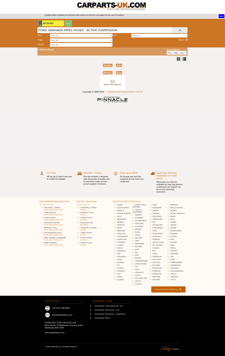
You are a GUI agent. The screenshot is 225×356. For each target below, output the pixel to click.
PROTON (156, 277)
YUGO (172, 279)
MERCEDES (158, 219)
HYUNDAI (139, 226)
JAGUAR (138, 238)
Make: (40, 40)
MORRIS (156, 239)
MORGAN (157, 236)
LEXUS (138, 275)
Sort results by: (173, 49)
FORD (119, 277)
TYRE (172, 259)
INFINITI (138, 229)
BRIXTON (121, 231)
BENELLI (121, 222)
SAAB (172, 216)
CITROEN (121, 242)
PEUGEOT (157, 259)
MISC (155, 231)
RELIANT (156, 279)
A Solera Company (169, 349)
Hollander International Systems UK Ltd (125, 91)
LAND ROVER (141, 264)
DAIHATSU (121, 256)
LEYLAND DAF (141, 278)
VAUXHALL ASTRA (52, 224)
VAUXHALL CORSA (52, 208)
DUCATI (120, 268)
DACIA (120, 248)
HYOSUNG (139, 223)
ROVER (173, 210)
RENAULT (174, 205)
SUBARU (174, 233)
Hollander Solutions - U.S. (107, 310)
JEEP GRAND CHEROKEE (54, 239)
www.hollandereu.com (55, 332)
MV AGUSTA (158, 245)
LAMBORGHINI (141, 261)
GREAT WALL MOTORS (139, 206)
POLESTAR (157, 268)
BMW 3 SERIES (52, 244)
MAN (155, 205)
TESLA (173, 248)
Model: (41, 44)
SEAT (172, 219)
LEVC (137, 269)
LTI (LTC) (138, 284)
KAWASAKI (139, 244)
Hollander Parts (102, 318)
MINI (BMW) (158, 228)
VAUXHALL (175, 268)
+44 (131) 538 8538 (57, 308)
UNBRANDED (176, 262)
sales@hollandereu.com (58, 315)
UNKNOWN (175, 265)
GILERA (120, 279)
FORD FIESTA (52, 218)
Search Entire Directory (168, 289)
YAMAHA (174, 277)
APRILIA (120, 210)
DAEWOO (121, 251)
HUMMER (139, 218)
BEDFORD (121, 219)
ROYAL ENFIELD (177, 213)
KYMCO (138, 258)
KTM (137, 255)
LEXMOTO (139, 272)
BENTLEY (121, 225)
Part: (115, 35)
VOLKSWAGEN (176, 271)
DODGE (120, 262)
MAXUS (156, 210)
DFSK (119, 259)
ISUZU (137, 232)
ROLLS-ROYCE (176, 208)
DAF (119, 254)
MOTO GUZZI (158, 242)
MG (154, 222)
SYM (172, 239)
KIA (136, 252)
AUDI (119, 216)
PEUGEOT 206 (85, 224)
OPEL (155, 254)
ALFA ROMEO (123, 208)
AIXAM (120, 205)
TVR (172, 256)
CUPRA (120, 245)
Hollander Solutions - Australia (109, 314)
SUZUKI (173, 236)
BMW (119, 228)
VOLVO (173, 274)
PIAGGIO (156, 262)
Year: (40, 35)
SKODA (173, 225)
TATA (172, 245)
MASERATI (157, 208)
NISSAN (156, 248)
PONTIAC (157, 271)
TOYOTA (173, 251)
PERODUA (157, 256)
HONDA (138, 215)
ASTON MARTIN (124, 213)
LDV (136, 267)
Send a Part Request (112, 84)
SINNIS (173, 222)
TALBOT (173, 242)
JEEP (137, 241)
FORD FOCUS (52, 213)
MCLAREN (157, 216)
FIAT (119, 274)
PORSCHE (157, 274)
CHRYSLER (121, 239)
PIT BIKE (156, 265)
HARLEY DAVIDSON (137, 211)
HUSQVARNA (140, 220)
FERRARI (121, 271)
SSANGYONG (176, 231)
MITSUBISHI (158, 233)
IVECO (137, 235)
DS (118, 265)
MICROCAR (157, 225)
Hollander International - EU (108, 306)
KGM (137, 249)
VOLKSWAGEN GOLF (52, 234)
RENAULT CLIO (52, 229)
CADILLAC (121, 233)
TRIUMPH (174, 254)
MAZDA (156, 213)
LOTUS (138, 281)
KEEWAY (138, 246)
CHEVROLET (122, 236)
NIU (154, 251)
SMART (173, 228)
